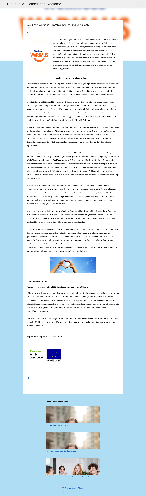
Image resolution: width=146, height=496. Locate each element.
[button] (28, 32)
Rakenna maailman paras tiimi (57, 425)
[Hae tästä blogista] (132, 4)
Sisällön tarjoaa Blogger (73, 488)
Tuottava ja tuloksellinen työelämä (33, 4)
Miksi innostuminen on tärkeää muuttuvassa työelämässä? (67, 477)
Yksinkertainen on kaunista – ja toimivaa (61, 451)
